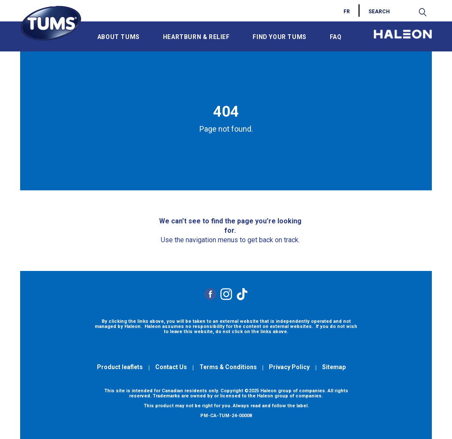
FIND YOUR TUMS (279, 36)
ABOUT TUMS (118, 36)
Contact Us (171, 367)
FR (347, 12)
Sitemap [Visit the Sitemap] (334, 367)
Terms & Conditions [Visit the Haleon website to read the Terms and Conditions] (228, 367)
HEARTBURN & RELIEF (196, 36)
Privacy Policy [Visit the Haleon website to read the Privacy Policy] (289, 367)
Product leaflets (120, 367)
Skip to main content (28, 3)
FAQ (336, 36)
